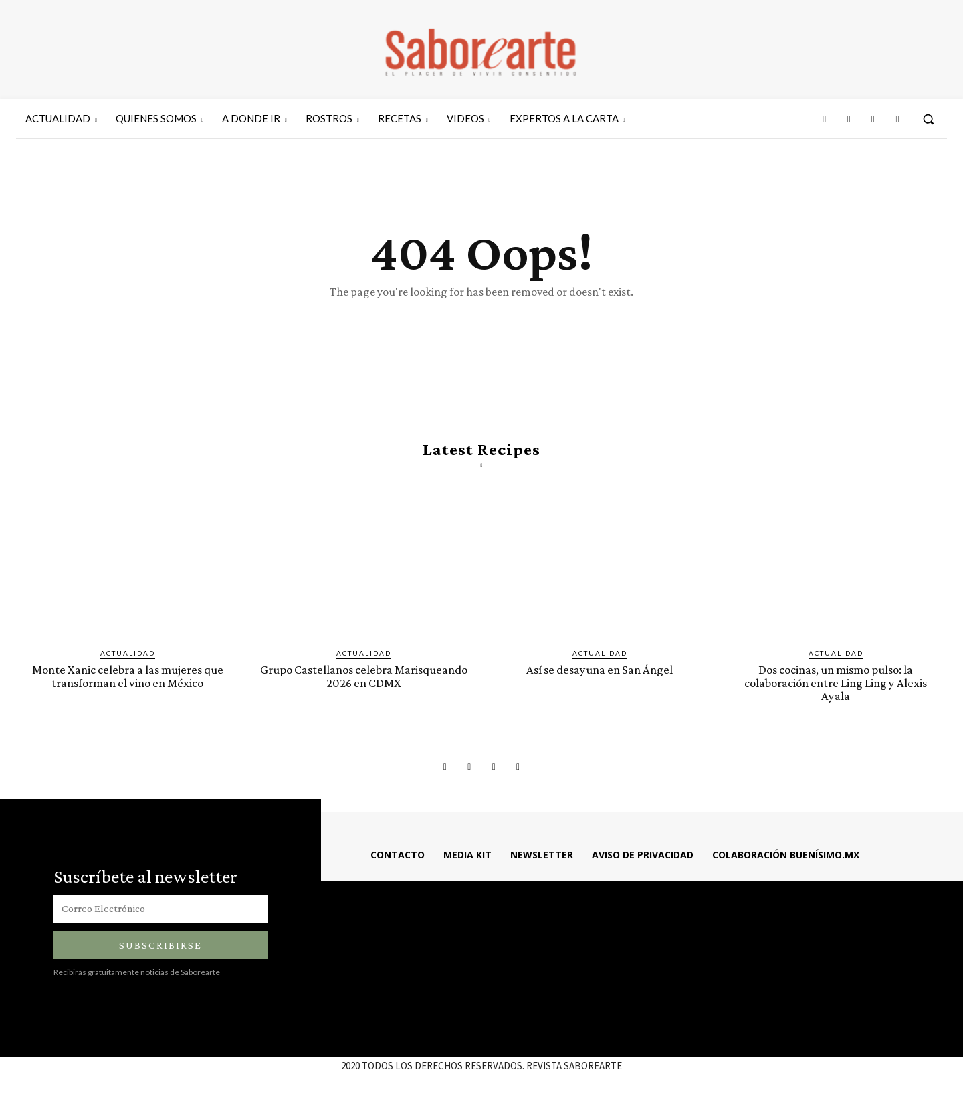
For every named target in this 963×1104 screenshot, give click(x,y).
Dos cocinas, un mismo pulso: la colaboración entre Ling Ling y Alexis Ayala (836, 683)
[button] (928, 119)
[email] (161, 909)
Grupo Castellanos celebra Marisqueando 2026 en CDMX (364, 676)
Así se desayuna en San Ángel (599, 670)
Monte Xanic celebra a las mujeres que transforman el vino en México (127, 676)
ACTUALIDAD (127, 654)
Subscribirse (160, 945)
